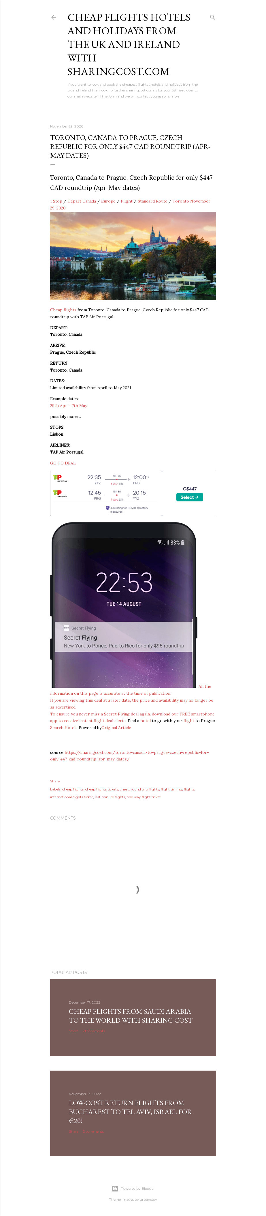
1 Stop (56, 201)
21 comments (94, 1031)
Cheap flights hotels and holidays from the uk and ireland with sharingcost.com (128, 44)
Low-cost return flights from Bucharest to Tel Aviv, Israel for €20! (130, 1111)
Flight (127, 201)
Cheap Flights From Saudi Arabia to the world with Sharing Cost (131, 1016)
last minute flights (110, 797)
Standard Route (152, 201)
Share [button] (55, 781)
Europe (108, 201)
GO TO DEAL (63, 463)
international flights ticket (71, 797)
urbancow (148, 1199)
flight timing (171, 789)
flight (189, 720)
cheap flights (73, 789)
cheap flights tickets (101, 789)
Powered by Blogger (133, 1188)
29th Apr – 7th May (68, 405)
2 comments (93, 1131)
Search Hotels (64, 727)
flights (189, 789)
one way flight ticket (144, 797)
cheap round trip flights (139, 789)
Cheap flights (63, 309)
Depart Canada (81, 201)
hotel (145, 720)
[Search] (212, 16)
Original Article (116, 727)
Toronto (181, 201)
